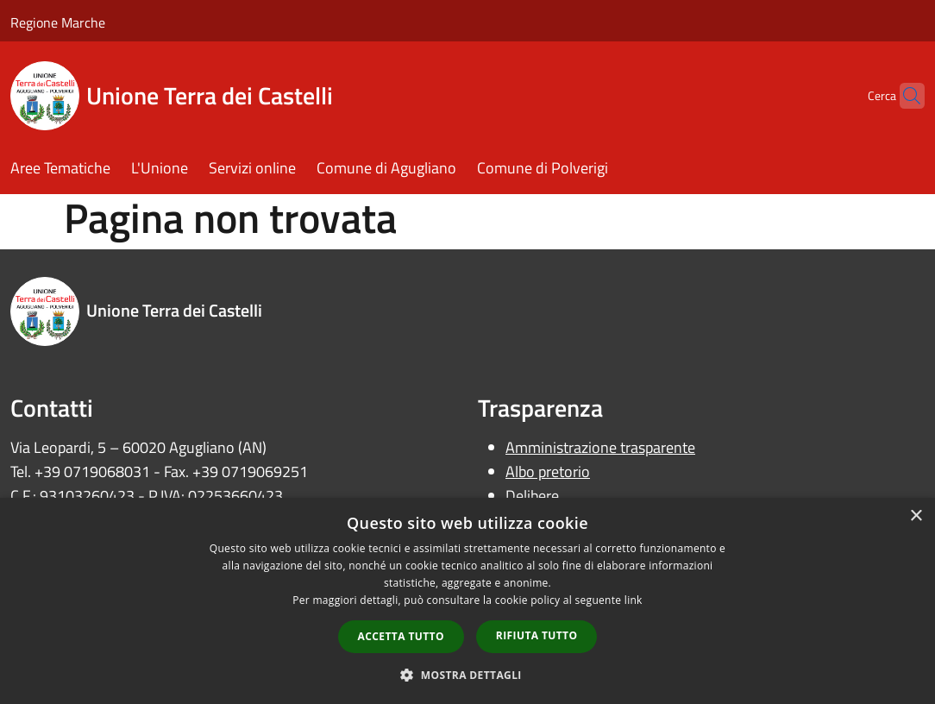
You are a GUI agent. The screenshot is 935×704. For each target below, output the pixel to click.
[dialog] (467, 601)
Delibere (532, 495)
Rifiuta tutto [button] (537, 635)
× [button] (915, 516)
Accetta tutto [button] (401, 636)
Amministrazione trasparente (600, 447)
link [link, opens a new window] (633, 600)
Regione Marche (57, 22)
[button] (467, 674)
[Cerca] (904, 95)
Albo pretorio (547, 471)
